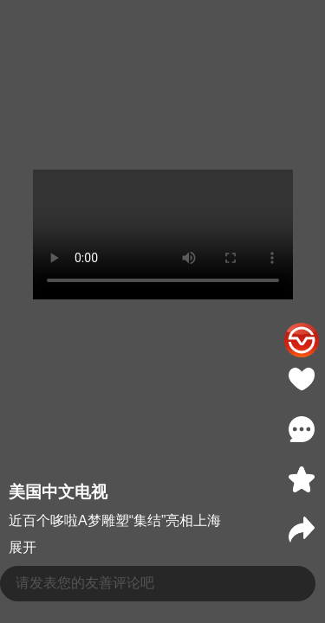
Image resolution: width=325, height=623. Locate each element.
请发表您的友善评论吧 (85, 582)
